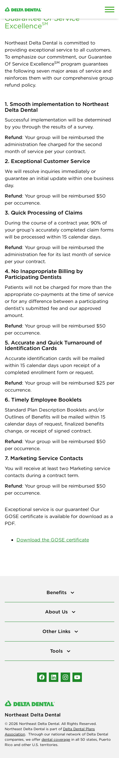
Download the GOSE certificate (52, 540)
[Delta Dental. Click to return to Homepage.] (45, 9)
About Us (57, 612)
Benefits (57, 592)
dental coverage (56, 739)
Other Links (57, 631)
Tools (57, 651)
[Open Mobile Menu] (109, 9)
